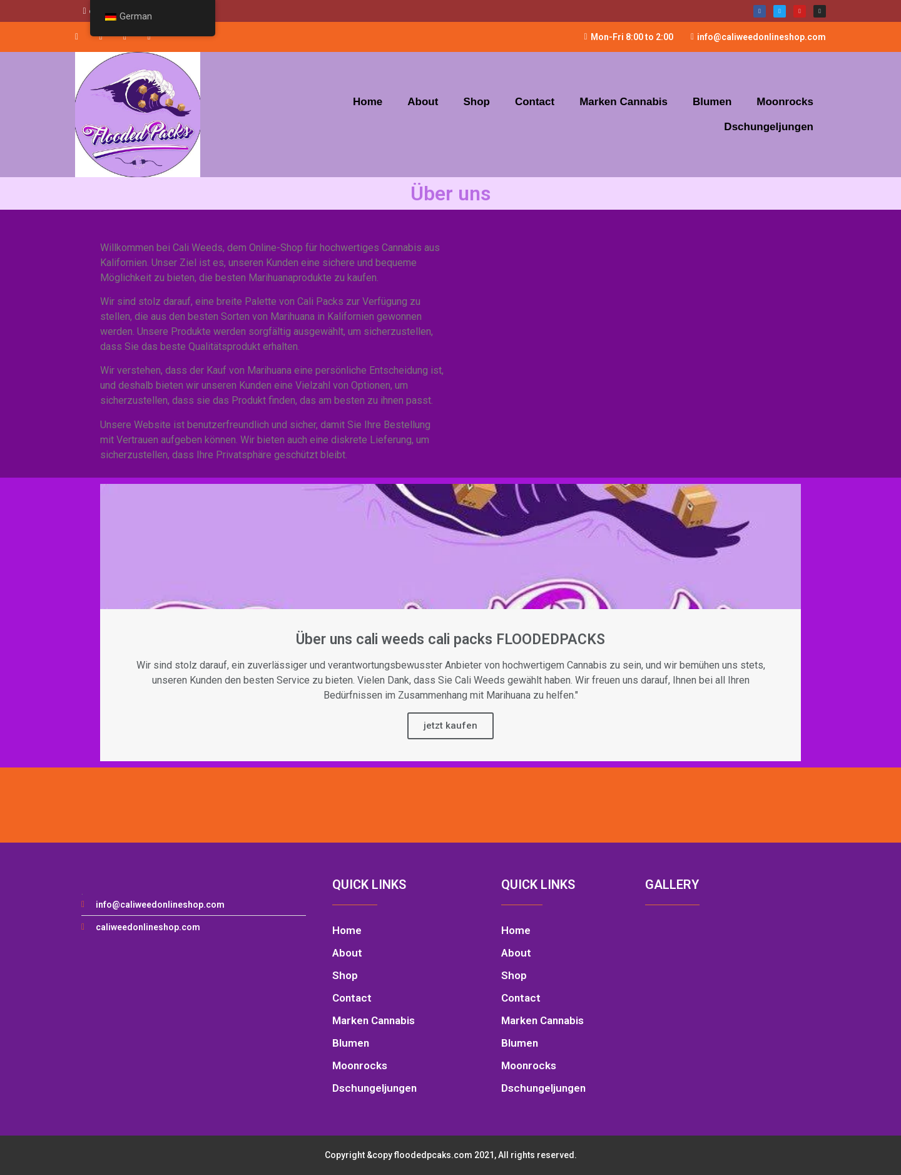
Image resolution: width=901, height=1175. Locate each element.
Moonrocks (784, 102)
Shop (476, 102)
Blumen (712, 102)
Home (367, 102)
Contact (534, 102)
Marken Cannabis (623, 102)
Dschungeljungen (768, 127)
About (422, 102)
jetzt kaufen (450, 725)
